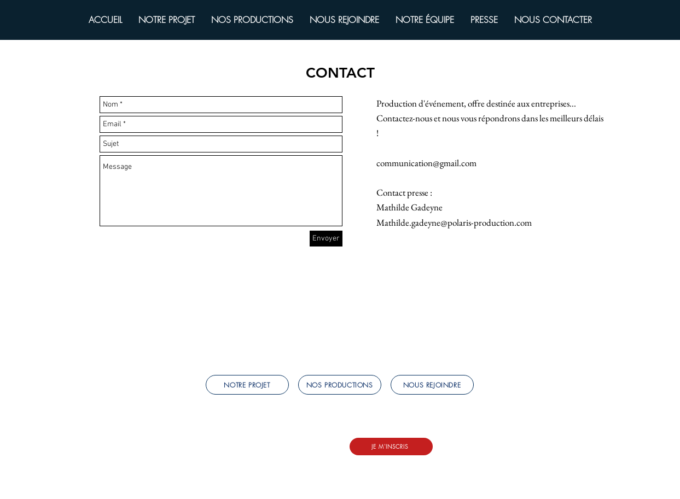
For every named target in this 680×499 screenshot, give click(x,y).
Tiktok (320, 454)
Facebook (220, 454)
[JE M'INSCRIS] (391, 446)
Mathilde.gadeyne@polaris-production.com (454, 222)
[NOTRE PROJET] (247, 385)
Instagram (258, 454)
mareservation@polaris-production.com (273, 443)
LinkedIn (292, 454)
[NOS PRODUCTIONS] (339, 385)
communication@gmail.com (426, 163)
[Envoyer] (326, 238)
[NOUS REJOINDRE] (432, 385)
